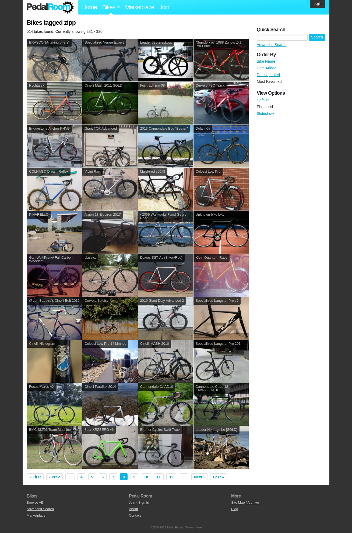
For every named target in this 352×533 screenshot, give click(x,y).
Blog (234, 509)
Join (164, 7)
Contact (135, 515)
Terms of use (193, 527)
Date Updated (268, 75)
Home (89, 7)
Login (317, 4)
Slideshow (265, 113)
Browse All (35, 502)
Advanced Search (272, 44)
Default (263, 100)
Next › (199, 477)
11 (159, 477)
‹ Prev (54, 477)
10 (146, 477)
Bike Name (266, 61)
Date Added (266, 68)
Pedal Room (50, 7)
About (133, 509)
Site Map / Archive (245, 502)
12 (171, 477)
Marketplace (139, 7)
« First (35, 477)
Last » (218, 477)
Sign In (143, 502)
